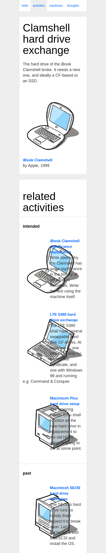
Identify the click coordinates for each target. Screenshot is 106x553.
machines (56, 5)
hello (25, 5)
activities (39, 5)
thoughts (73, 5)
